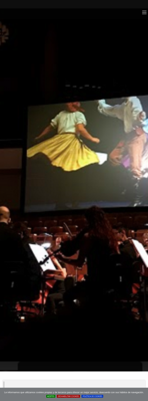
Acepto (50, 396)
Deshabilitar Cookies (68, 396)
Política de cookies (92, 396)
